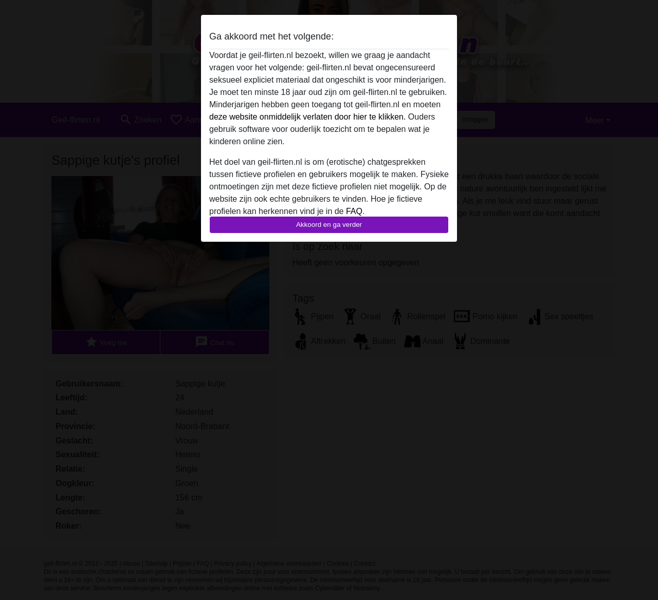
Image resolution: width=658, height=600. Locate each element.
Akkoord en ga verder (329, 224)
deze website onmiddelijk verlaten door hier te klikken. (307, 116)
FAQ (354, 211)
